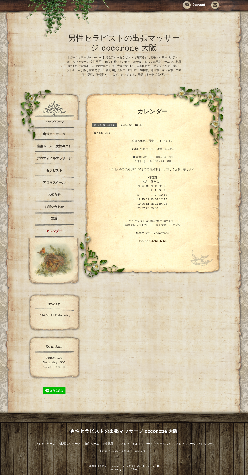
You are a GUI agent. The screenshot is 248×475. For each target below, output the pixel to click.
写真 (54, 219)
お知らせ (54, 195)
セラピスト (54, 170)
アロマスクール (54, 183)
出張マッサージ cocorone (112, 466)
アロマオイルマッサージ (54, 158)
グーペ (126, 470)
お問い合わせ (54, 207)
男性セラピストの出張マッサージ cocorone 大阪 (124, 431)
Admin (137, 470)
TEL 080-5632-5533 (153, 241)
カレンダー (54, 231)
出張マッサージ (54, 134)
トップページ (54, 122)
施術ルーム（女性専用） (54, 146)
